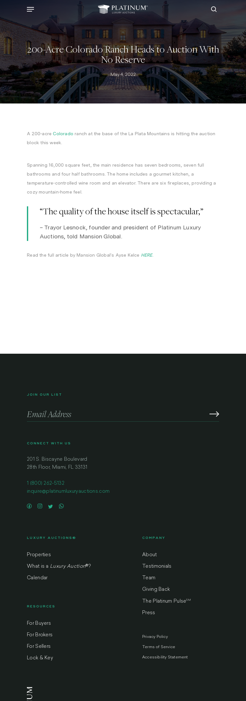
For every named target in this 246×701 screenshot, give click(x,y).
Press (148, 613)
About (149, 555)
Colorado (63, 133)
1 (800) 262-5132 (45, 483)
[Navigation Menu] (30, 9)
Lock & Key (40, 658)
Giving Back (156, 589)
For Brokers (40, 635)
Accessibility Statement (165, 657)
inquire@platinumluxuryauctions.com (68, 491)
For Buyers (39, 623)
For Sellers (39, 646)
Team (148, 578)
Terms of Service (158, 647)
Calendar (37, 578)
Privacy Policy (155, 637)
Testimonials (157, 566)
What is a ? (59, 566)
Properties (39, 555)
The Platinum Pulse (166, 601)
